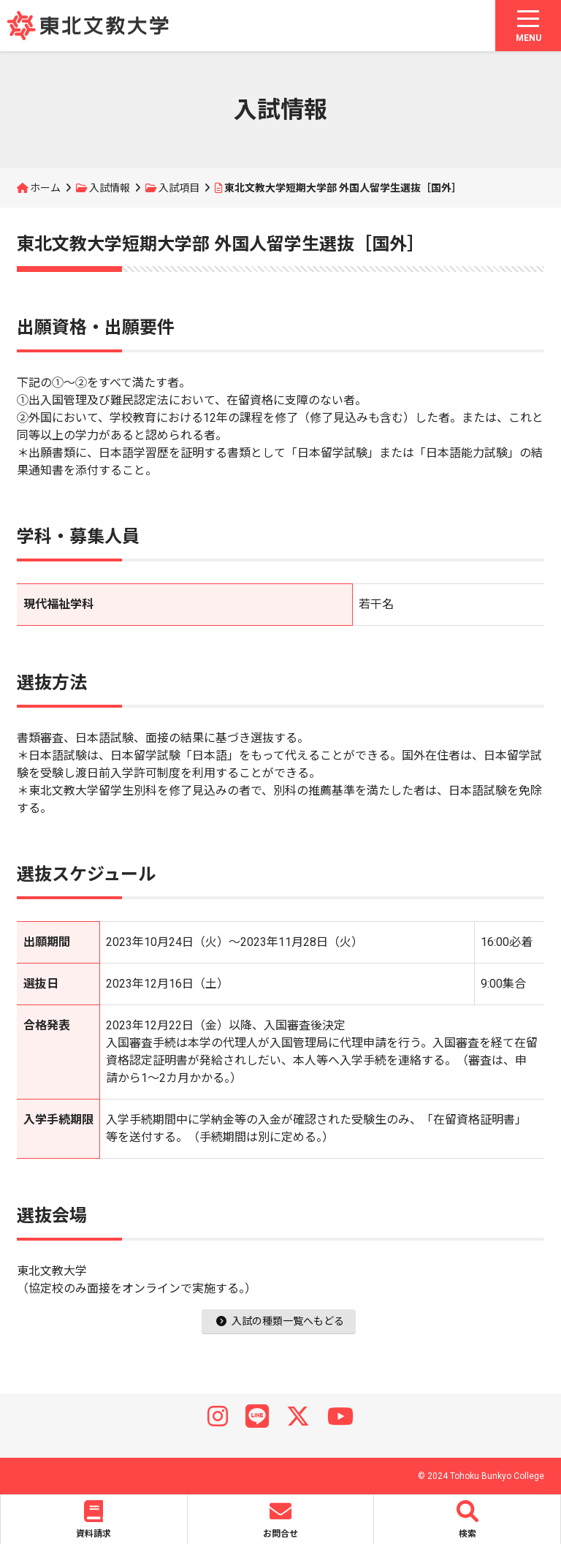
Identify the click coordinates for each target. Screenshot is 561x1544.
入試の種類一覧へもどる (280, 1321)
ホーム (45, 188)
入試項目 (179, 188)
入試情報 (109, 188)
